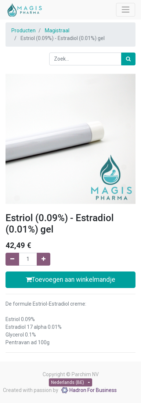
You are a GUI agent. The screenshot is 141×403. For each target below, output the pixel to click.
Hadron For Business (93, 390)
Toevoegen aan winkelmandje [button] (70, 279)
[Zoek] (128, 59)
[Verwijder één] (12, 259)
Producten (23, 30)
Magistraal (57, 30)
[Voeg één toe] (43, 259)
